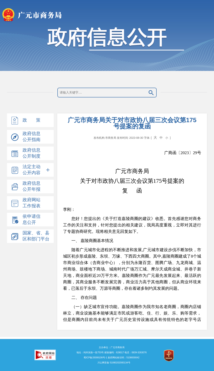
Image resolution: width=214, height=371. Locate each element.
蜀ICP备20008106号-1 (95, 357)
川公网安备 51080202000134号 (113, 362)
